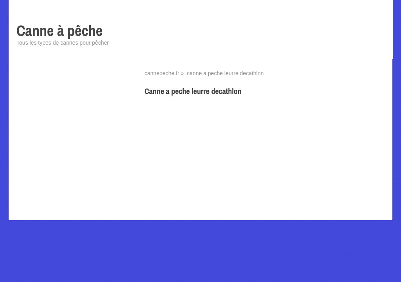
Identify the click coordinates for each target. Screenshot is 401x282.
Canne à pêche (59, 31)
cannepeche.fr (162, 73)
